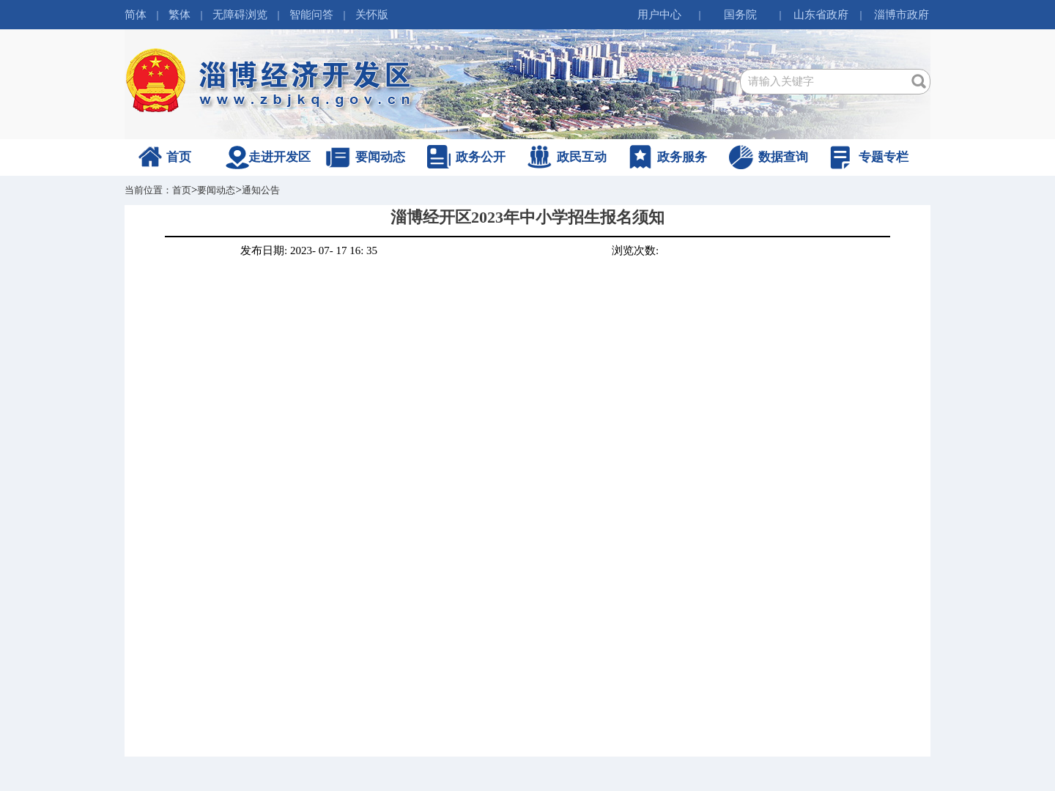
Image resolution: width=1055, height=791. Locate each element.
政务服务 (682, 157)
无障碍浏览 (239, 15)
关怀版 (371, 15)
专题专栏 (883, 157)
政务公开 (481, 157)
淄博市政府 (901, 15)
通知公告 (261, 190)
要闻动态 (380, 157)
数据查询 (783, 157)
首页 (178, 157)
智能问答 (311, 15)
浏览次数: (635, 250)
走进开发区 (279, 157)
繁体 (179, 15)
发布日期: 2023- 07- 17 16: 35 (308, 250)
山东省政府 (820, 15)
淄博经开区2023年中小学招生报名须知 (527, 217)
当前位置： (148, 190)
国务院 (740, 15)
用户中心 (659, 15)
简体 (136, 15)
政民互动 (582, 157)
